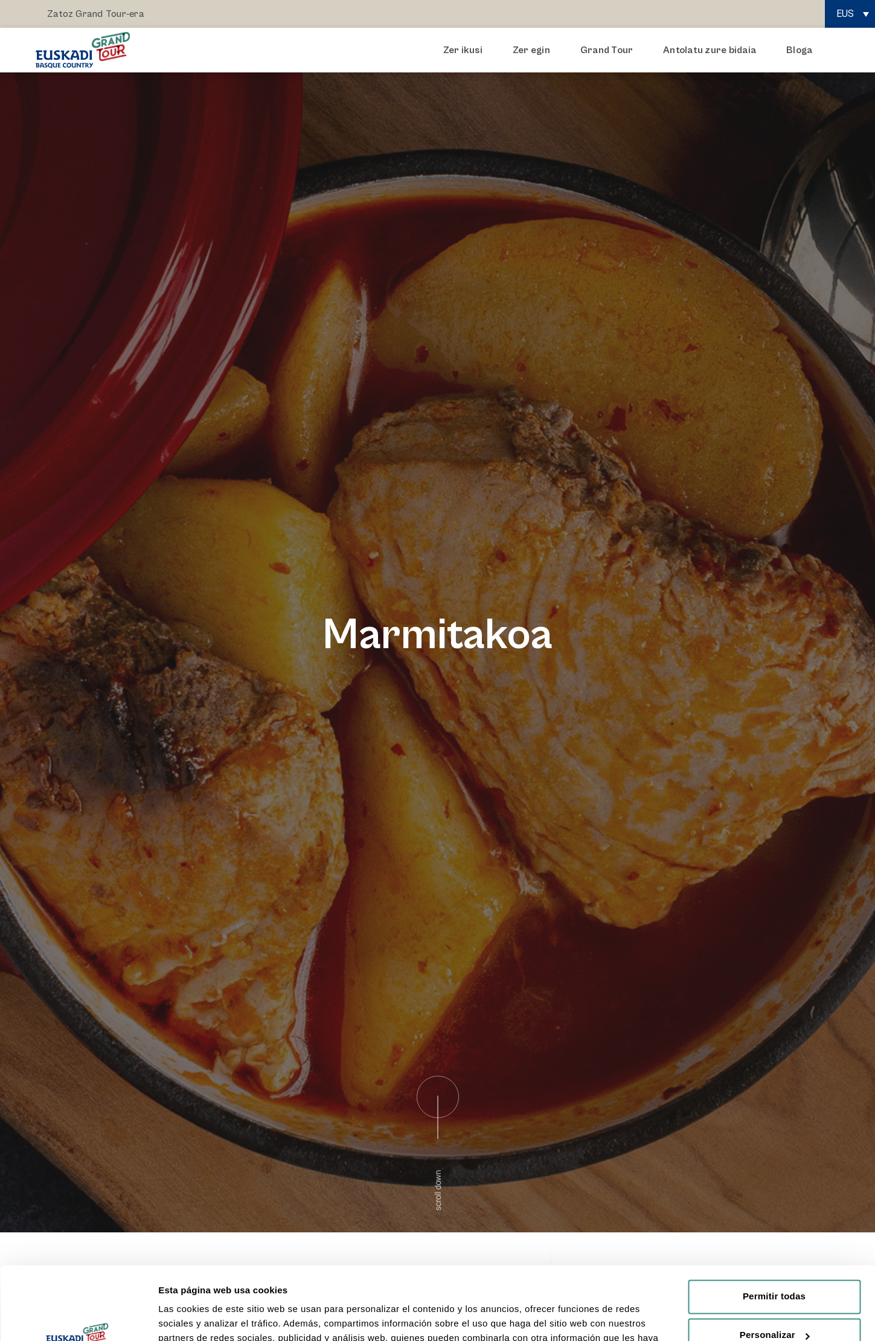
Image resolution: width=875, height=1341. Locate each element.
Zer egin (534, 50)
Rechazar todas (774, 1305)
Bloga (799, 50)
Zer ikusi (466, 50)
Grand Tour (609, 50)
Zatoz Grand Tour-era (95, 13)
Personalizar (775, 1266)
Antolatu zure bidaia (712, 50)
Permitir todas (774, 1228)
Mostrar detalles (193, 1317)
